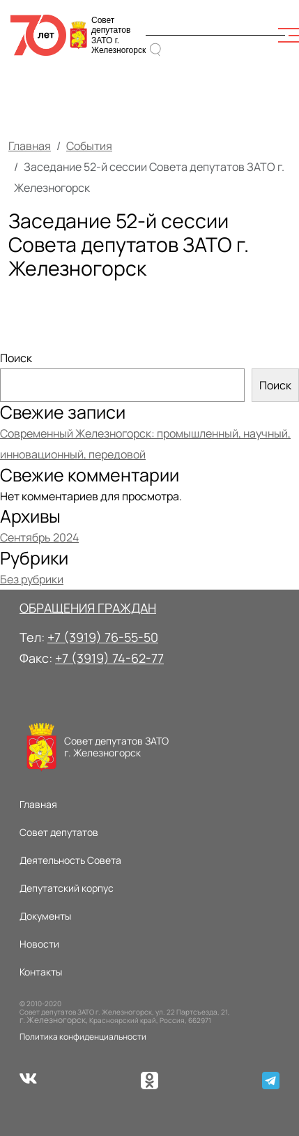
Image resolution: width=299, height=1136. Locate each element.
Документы (45, 916)
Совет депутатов (59, 832)
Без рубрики (31, 579)
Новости (39, 944)
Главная (29, 146)
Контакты (41, 971)
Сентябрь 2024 (39, 537)
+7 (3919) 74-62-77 (109, 658)
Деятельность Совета (70, 860)
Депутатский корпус (67, 888)
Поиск (16, 358)
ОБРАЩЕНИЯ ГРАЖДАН (88, 607)
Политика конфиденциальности (83, 1036)
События (89, 146)
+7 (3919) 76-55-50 (102, 637)
